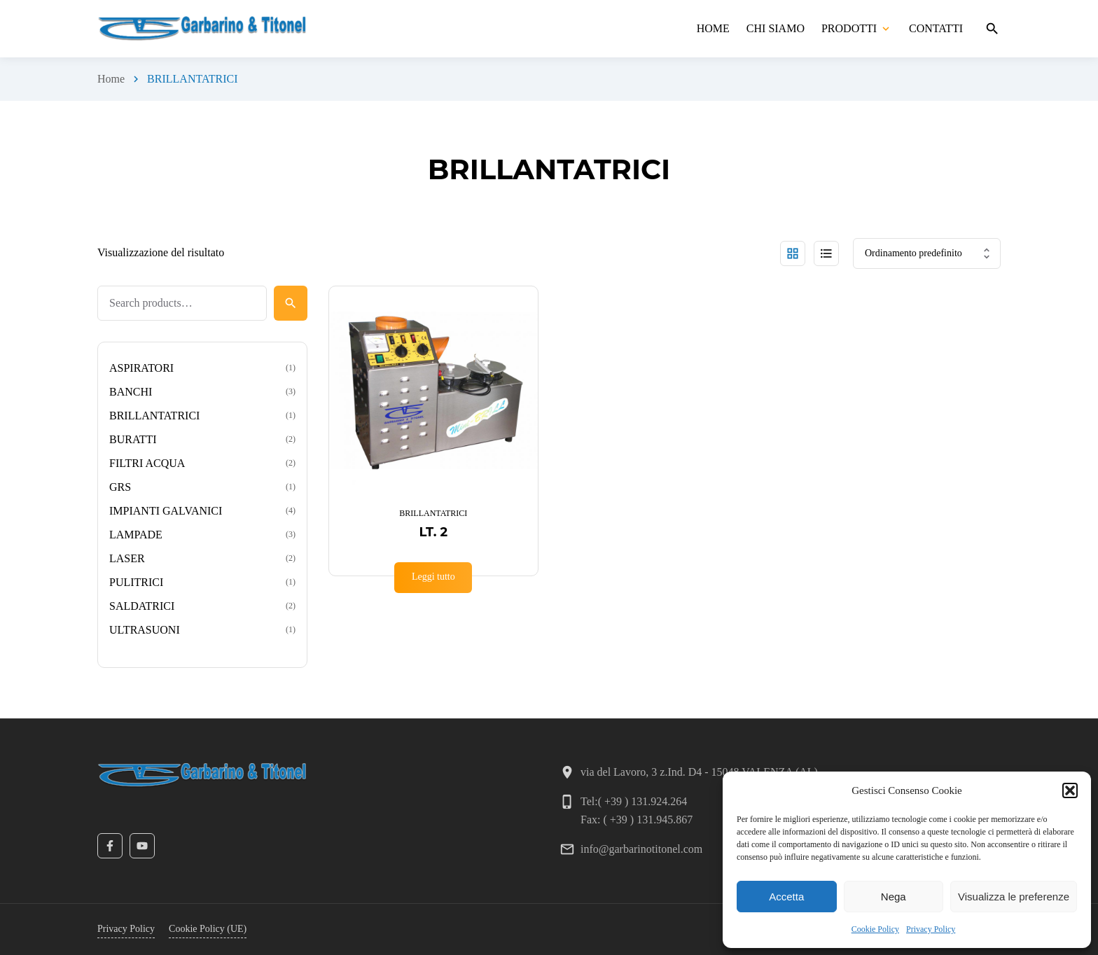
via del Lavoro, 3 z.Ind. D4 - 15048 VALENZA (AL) (699, 772)
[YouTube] (142, 845)
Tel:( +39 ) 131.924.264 (634, 801)
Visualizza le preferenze (1013, 896)
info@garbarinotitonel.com (641, 849)
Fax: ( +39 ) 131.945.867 (637, 819)
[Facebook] (110, 845)
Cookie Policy (875, 929)
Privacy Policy (930, 929)
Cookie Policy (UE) (207, 928)
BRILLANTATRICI (433, 513)
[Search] (290, 303)
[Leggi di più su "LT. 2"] (433, 577)
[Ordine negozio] (927, 253)
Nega (893, 896)
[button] (1070, 790)
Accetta (786, 896)
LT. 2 (433, 532)
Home (111, 79)
